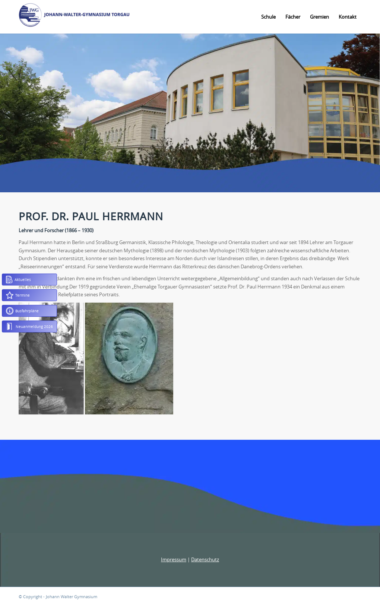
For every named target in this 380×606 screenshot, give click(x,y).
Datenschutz (205, 559)
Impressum (173, 559)
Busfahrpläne (22, 311)
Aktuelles (18, 279)
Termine (18, 295)
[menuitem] (268, 17)
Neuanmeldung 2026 (29, 326)
